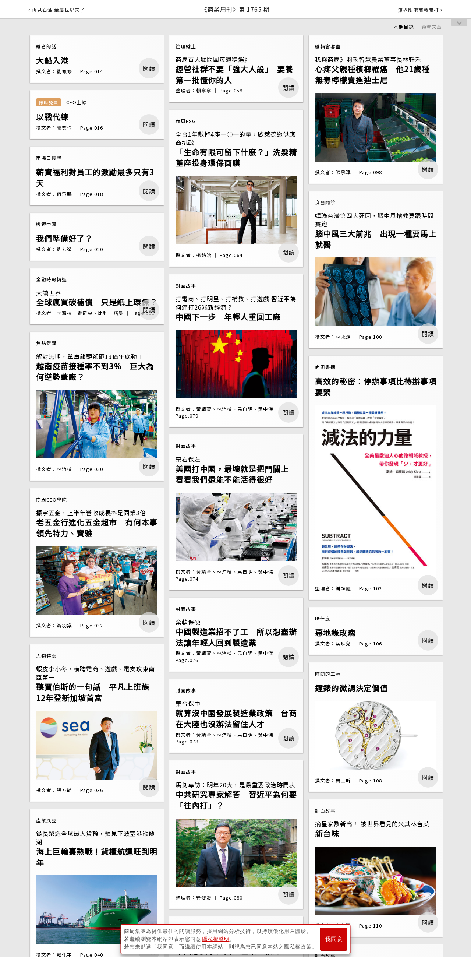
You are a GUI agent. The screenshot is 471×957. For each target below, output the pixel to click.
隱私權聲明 (216, 939)
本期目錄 (403, 26)
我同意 (334, 939)
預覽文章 (431, 26)
